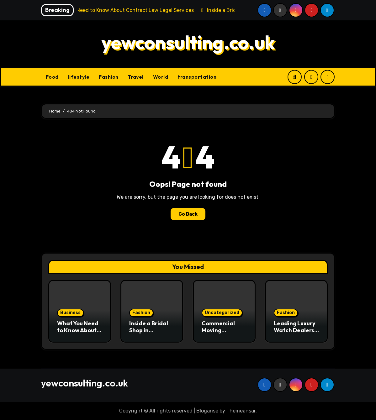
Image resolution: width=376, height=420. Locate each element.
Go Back (188, 214)
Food (52, 77)
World (160, 77)
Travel (136, 77)
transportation (196, 77)
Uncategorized (222, 312)
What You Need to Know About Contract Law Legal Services (77, 333)
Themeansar (241, 411)
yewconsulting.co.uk (188, 42)
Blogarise (207, 411)
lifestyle (79, 77)
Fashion (109, 77)
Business (70, 312)
